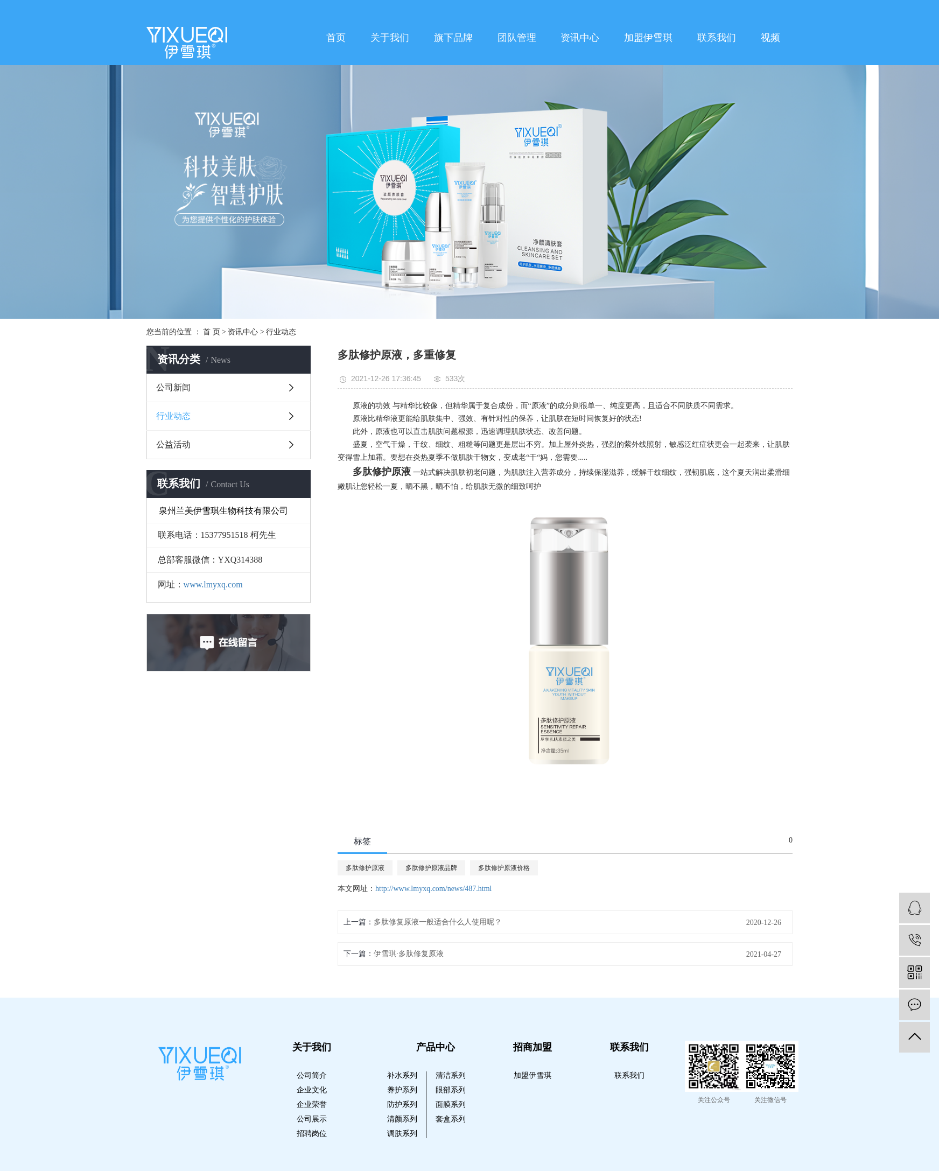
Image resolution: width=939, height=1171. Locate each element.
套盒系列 (451, 1119)
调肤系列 (402, 1134)
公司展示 (312, 1119)
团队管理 (516, 37)
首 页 (211, 332)
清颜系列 (402, 1119)
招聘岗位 (312, 1134)
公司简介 (312, 1075)
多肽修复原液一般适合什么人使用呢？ (438, 922)
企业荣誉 (312, 1104)
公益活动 (173, 444)
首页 (336, 37)
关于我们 (389, 37)
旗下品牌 (453, 37)
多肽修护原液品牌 (431, 868)
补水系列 (402, 1075)
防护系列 (402, 1104)
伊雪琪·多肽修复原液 (409, 954)
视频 (770, 37)
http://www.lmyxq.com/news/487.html (433, 889)
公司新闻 (173, 387)
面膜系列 (451, 1104)
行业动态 (281, 332)
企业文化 (312, 1090)
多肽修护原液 (365, 868)
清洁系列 (451, 1075)
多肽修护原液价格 (504, 868)
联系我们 (716, 37)
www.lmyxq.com (213, 584)
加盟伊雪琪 (648, 37)
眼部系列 (451, 1090)
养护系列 (402, 1090)
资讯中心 (579, 37)
